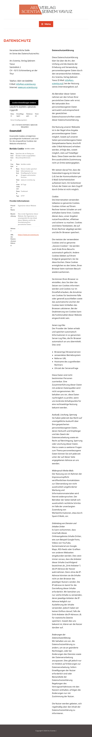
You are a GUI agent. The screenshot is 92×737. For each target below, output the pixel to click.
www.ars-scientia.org (27, 87)
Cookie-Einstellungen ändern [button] (24, 102)
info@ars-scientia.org (26, 84)
